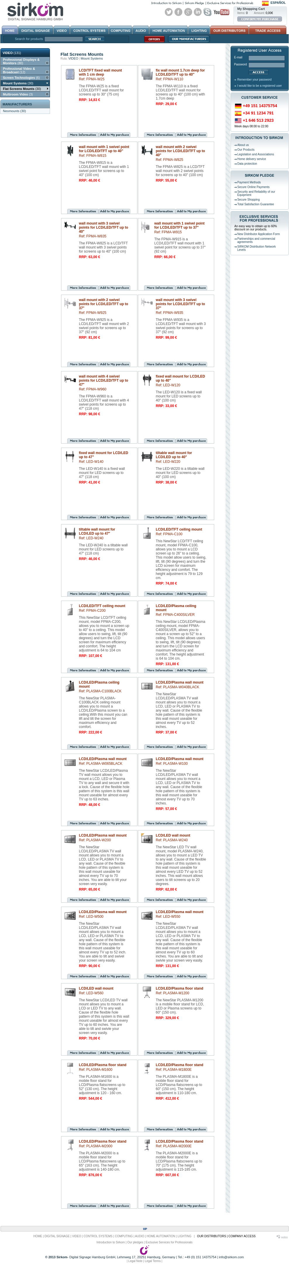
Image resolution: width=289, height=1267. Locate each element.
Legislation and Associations (255, 154)
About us (243, 145)
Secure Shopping (248, 199)
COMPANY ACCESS (242, 1236)
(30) (18, 83)
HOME (37, 1236)
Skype (207, 12)
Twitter (169, 12)
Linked (197, 12)
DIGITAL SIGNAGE (57, 1236)
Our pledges (135, 1242)
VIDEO (73, 58)
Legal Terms (153, 1261)
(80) (21, 61)
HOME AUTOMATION (161, 1236)
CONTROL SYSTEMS (98, 1236)
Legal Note (135, 1261)
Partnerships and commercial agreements (256, 240)
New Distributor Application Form (258, 234)
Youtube (221, 12)
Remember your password (254, 79)
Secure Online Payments (253, 187)
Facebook (178, 12)
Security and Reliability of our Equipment (256, 193)
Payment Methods (249, 182)
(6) (21, 77)
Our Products (246, 149)
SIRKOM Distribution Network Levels (256, 248)
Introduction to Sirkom (110, 1242)
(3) (18, 94)
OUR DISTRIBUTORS (211, 1236)
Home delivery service (251, 159)
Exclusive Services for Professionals (169, 1242)
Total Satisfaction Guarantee (255, 204)
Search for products (29, 39)
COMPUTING (124, 1236)
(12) (19, 70)
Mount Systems (92, 58)
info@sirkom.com (231, 1257)
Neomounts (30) (14, 111)
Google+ (188, 12)
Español (278, 2)
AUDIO (139, 1236)
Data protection (247, 163)
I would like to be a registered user (259, 85)
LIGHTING (184, 1236)
